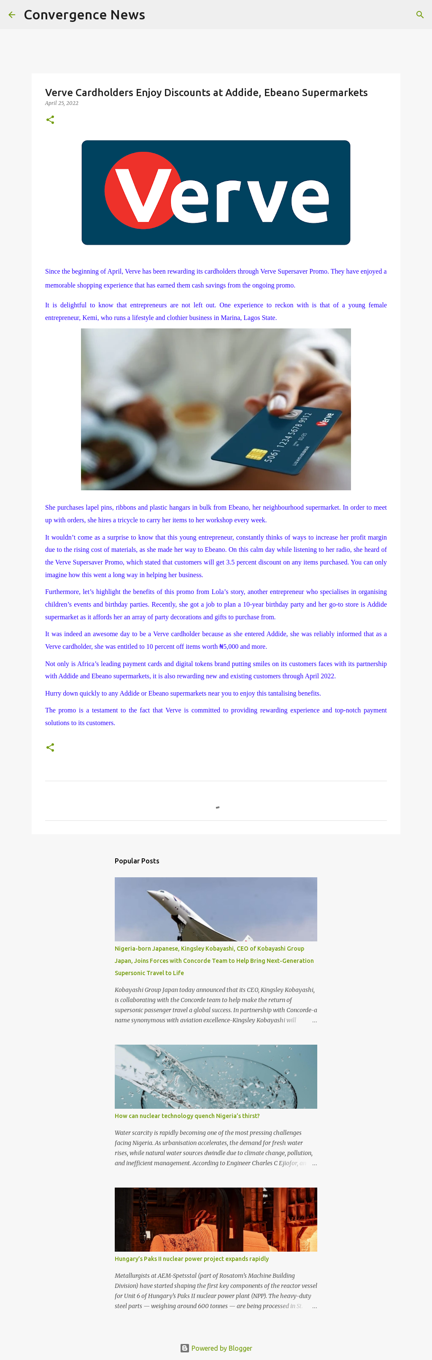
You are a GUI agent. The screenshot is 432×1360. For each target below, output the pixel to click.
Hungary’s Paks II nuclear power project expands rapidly (192, 1258)
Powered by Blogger (216, 1348)
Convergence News (84, 14)
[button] (50, 120)
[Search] (157, 15)
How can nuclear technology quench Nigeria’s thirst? (187, 1116)
